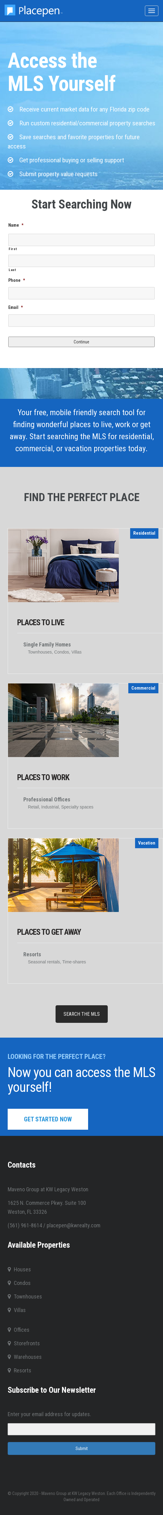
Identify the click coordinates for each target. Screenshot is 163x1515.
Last (12, 270)
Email (15, 307)
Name (15, 225)
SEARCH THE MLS (82, 1014)
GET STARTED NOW (48, 1119)
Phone (16, 280)
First (13, 249)
